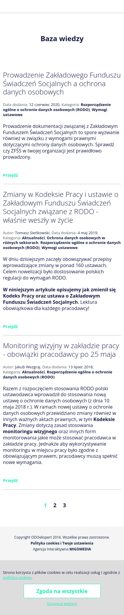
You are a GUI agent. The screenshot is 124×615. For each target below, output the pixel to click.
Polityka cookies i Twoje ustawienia (62, 543)
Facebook (98, 6)
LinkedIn (119, 6)
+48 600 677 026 (80, 6)
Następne (85, 505)
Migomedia (80, 549)
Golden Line (108, 6)
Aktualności (33, 237)
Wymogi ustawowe (59, 247)
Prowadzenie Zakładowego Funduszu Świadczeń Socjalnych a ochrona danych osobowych (62, 83)
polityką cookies (17, 577)
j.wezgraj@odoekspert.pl (89, 6)
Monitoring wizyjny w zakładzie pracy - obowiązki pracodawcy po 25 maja (61, 350)
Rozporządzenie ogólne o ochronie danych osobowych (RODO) (57, 107)
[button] (7, 6)
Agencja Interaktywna (51, 549)
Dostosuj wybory (62, 603)
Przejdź (10, 175)
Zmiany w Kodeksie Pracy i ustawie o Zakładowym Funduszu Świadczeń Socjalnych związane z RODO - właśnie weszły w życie (60, 206)
